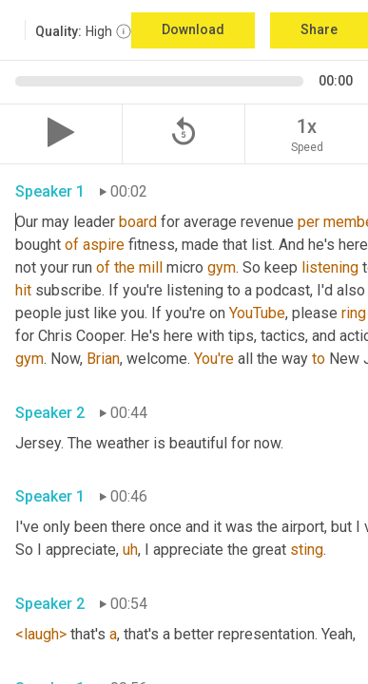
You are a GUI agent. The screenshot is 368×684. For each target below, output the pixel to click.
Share (319, 29)
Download (193, 29)
